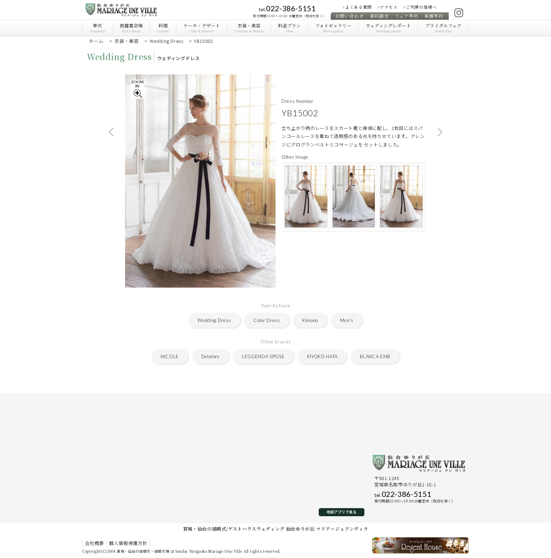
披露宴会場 (131, 28)
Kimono (310, 320)
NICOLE (170, 356)
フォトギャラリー (333, 28)
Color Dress (266, 320)
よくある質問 (358, 7)
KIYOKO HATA (322, 356)
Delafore (210, 356)
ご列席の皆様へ (421, 7)
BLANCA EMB (375, 356)
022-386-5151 (287, 8)
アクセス (389, 7)
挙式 (97, 28)
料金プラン (289, 28)
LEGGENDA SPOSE (263, 356)
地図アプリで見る (341, 511)
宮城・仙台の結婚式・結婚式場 (143, 551)
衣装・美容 (249, 28)
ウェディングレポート (388, 28)
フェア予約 (406, 16)
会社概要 (94, 543)
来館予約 (433, 16)
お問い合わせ (349, 16)
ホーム (96, 41)
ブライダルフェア (443, 28)
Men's (346, 320)
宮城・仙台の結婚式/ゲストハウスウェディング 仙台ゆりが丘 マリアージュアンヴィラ (275, 528)
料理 (163, 28)
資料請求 (379, 16)
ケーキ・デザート (201, 28)
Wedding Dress (166, 41)
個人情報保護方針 (128, 543)
